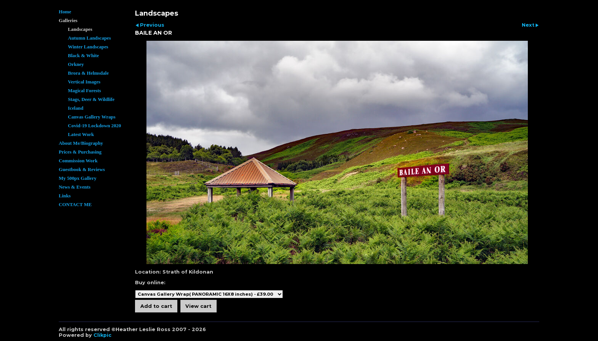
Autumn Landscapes (89, 38)
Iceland (76, 108)
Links (65, 196)
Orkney (76, 64)
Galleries (68, 20)
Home (65, 11)
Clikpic (102, 335)
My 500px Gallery (77, 178)
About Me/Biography (81, 143)
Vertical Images (84, 82)
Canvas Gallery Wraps (92, 117)
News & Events (74, 187)
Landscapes (80, 29)
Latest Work (81, 134)
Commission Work (78, 160)
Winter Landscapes (88, 47)
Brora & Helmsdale (88, 73)
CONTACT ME (75, 204)
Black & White (83, 55)
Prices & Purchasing (80, 152)
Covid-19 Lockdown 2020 (94, 125)
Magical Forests (84, 90)
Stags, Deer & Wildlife (91, 99)
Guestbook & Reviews (82, 169)
